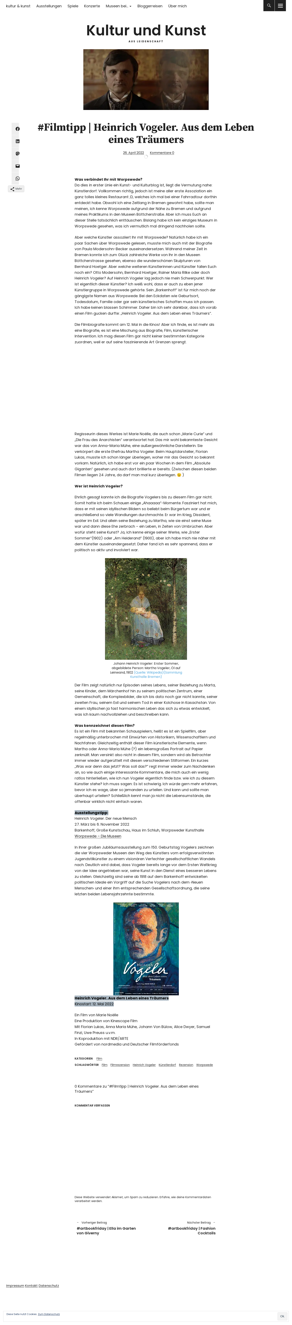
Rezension (186, 1065)
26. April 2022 (133, 152)
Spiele (73, 6)
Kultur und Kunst (146, 30)
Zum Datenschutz (49, 1314)
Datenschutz (49, 1285)
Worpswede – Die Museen (98, 836)
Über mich (177, 6)
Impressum (15, 1285)
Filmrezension (120, 1065)
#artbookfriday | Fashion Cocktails (183, 1227)
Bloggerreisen (149, 6)
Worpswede (204, 1065)
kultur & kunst (18, 6)
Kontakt (31, 1285)
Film (99, 1059)
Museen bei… (117, 6)
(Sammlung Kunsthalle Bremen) (156, 674)
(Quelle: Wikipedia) (149, 672)
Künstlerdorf (167, 1065)
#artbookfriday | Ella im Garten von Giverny (109, 1227)
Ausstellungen (49, 6)
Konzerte (92, 6)
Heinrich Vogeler (144, 1065)
